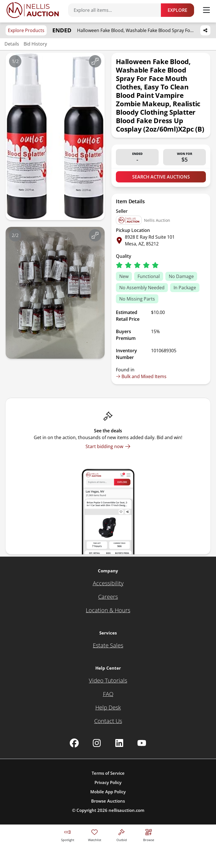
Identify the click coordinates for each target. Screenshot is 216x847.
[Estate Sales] (108, 645)
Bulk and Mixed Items (141, 376)
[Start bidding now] (108, 446)
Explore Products (26, 30)
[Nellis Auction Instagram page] (96, 742)
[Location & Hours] (108, 610)
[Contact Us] (108, 721)
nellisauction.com (126, 810)
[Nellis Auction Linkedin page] (119, 742)
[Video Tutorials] (108, 681)
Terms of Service (108, 773)
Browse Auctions (108, 801)
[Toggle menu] (206, 10)
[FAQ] (108, 694)
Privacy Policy (108, 782)
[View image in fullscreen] (95, 61)
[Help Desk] (108, 708)
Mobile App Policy (108, 791)
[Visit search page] (148, 834)
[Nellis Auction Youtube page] (141, 742)
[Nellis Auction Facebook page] (74, 742)
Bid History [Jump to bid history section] (35, 44)
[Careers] (108, 597)
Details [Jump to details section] (11, 44)
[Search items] (117, 10)
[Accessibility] (108, 583)
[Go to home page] (33, 10)
